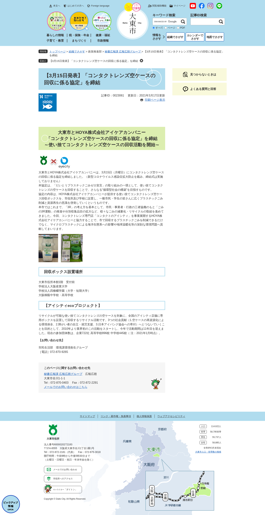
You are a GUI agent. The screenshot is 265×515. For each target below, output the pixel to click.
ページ (171, 27)
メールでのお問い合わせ (65, 469)
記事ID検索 (198, 15)
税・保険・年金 (79, 35)
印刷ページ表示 (155, 99)
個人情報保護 (144, 416)
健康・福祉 (103, 35)
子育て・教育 (55, 40)
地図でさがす (215, 37)
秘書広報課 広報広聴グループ (123, 51)
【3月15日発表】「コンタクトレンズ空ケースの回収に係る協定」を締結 (93, 60)
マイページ (179, 5)
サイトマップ (87, 416)
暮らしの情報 (55, 35)
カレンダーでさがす (195, 37)
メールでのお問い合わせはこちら (65, 387)
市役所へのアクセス (63, 478)
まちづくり (79, 40)
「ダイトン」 (65, 489)
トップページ (57, 51)
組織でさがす (175, 37)
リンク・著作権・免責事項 (116, 416)
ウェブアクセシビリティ (171, 416)
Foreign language (100, 5)
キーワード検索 (163, 15)
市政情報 (103, 40)
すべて (159, 27)
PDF (182, 27)
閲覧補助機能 (159, 5)
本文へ (56, 5)
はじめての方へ (75, 5)
